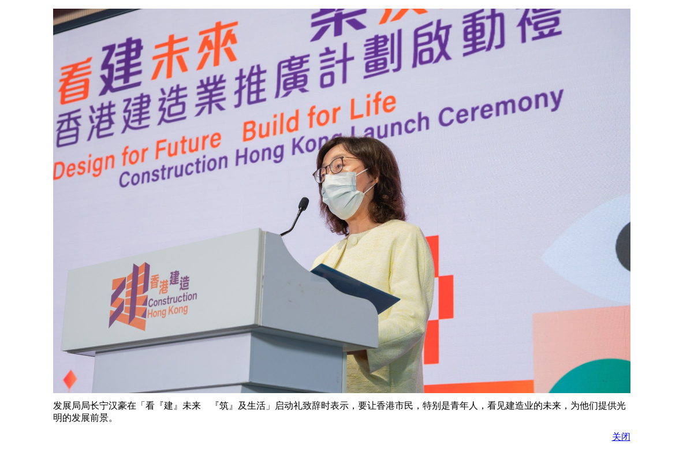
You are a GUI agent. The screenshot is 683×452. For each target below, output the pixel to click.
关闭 (621, 437)
